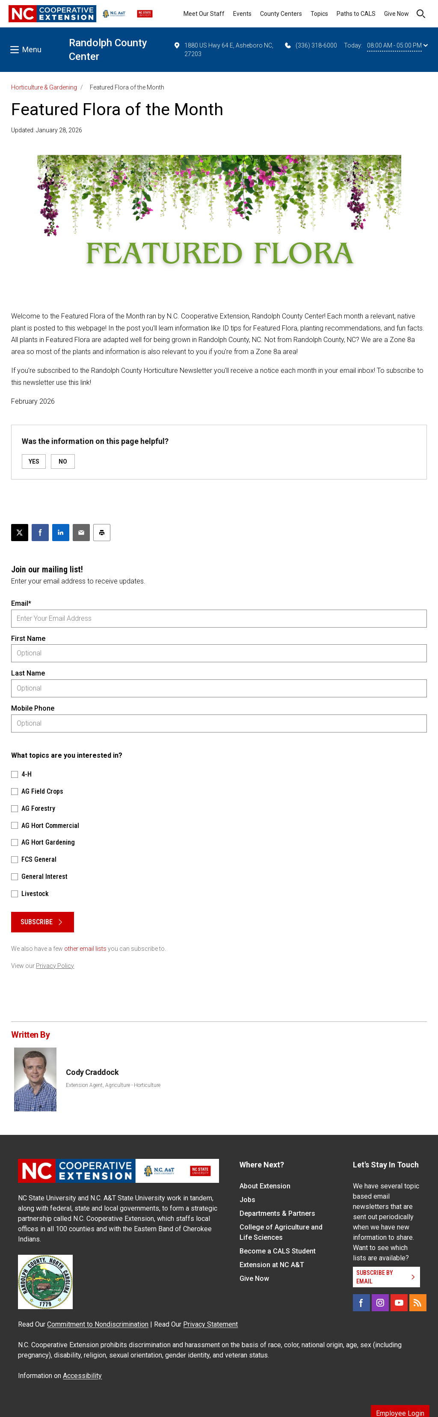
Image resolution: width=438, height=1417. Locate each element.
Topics (319, 13)
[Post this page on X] (19, 532)
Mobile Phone (32, 708)
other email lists (85, 948)
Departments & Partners (277, 1213)
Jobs (247, 1200)
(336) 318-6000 (310, 45)
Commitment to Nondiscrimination (97, 1324)
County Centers (281, 13)
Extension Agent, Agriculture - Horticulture (113, 1085)
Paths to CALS (356, 13)
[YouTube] (399, 1302)
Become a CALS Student (278, 1251)
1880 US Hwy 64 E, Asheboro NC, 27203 (223, 49)
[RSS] (417, 1302)
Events (242, 13)
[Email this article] (81, 532)
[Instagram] (380, 1302)
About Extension (265, 1186)
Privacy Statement (210, 1324)
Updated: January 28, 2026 (46, 130)
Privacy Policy (55, 965)
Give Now (396, 13)
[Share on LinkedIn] (60, 532)
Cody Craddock (92, 1072)
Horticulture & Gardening (44, 87)
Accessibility (82, 1376)
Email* (21, 603)
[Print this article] (101, 532)
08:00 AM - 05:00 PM (397, 45)
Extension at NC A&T (272, 1265)
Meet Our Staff (204, 13)
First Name (28, 638)
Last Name (28, 673)
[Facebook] (361, 1302)
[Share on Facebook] (40, 532)
